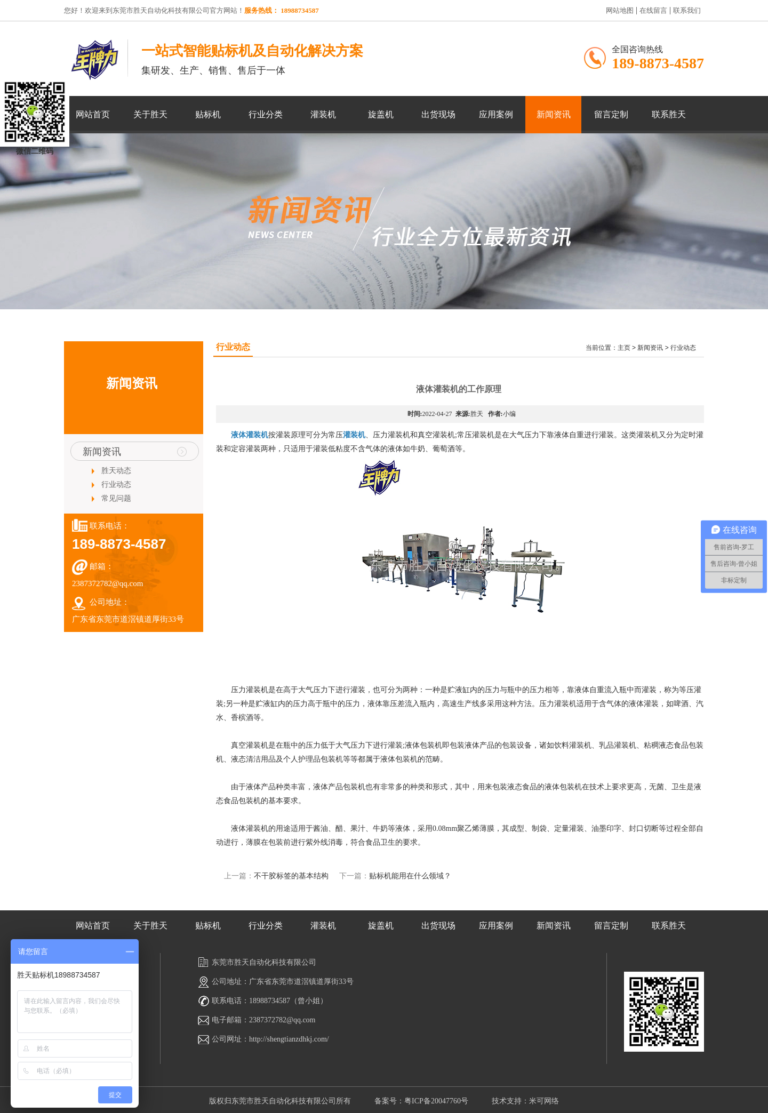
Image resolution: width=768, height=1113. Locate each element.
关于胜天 (150, 114)
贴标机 (208, 114)
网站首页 (93, 114)
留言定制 (611, 114)
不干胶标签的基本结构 (291, 876)
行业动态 (116, 485)
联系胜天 (669, 114)
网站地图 (620, 10)
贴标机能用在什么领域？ (410, 876)
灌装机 (323, 114)
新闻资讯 (554, 114)
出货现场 (438, 114)
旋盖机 (381, 114)
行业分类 (266, 114)
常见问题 (116, 498)
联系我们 (685, 10)
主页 (624, 347)
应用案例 (496, 114)
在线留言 (652, 10)
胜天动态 (116, 471)
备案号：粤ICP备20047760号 (421, 1101)
